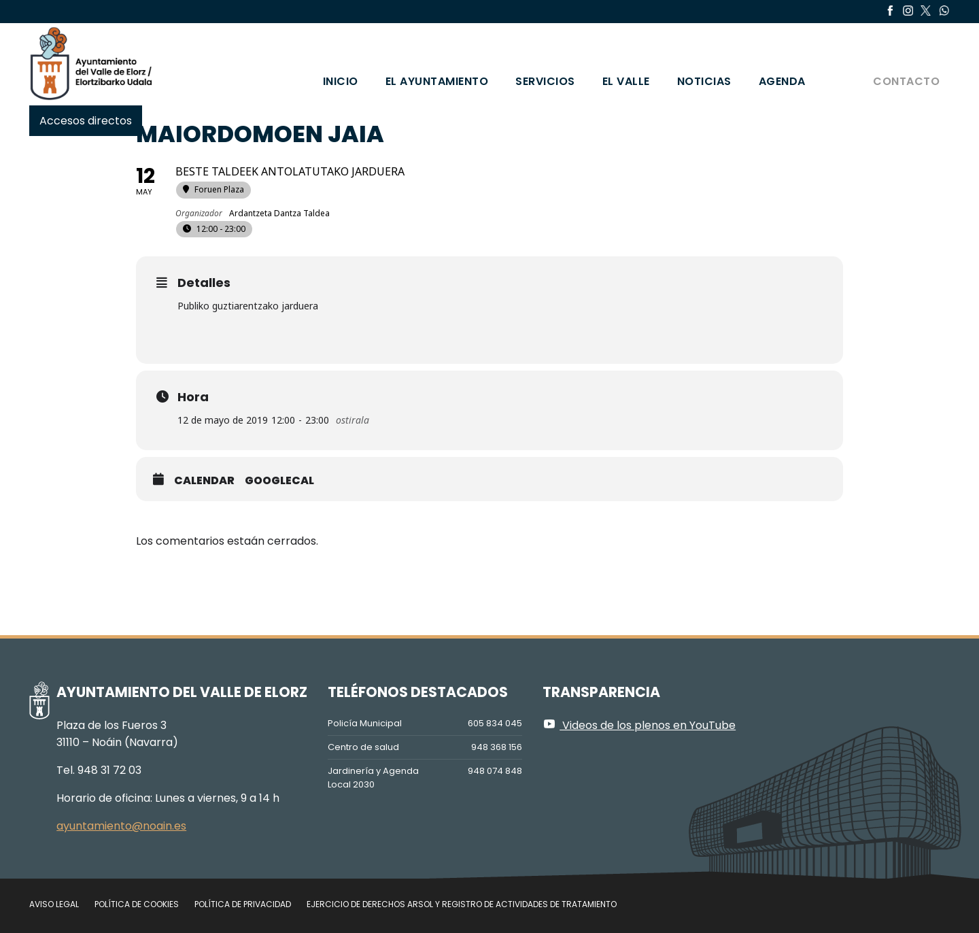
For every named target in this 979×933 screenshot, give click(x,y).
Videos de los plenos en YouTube (639, 725)
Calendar (204, 481)
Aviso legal (54, 904)
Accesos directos (85, 121)
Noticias (704, 81)
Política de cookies (137, 904)
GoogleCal (279, 481)
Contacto (906, 81)
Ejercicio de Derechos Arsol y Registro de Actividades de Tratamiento (462, 904)
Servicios (545, 81)
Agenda (782, 81)
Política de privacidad (242, 904)
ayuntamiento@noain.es (121, 826)
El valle (626, 81)
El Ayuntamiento (437, 81)
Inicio (340, 81)
